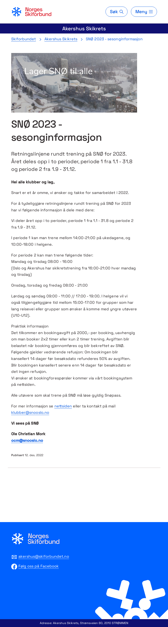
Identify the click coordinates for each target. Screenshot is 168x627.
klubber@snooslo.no (30, 412)
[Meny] (144, 12)
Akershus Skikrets (84, 28)
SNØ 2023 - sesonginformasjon (114, 38)
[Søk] (117, 12)
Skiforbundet (23, 38)
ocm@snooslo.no (27, 440)
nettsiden (63, 406)
